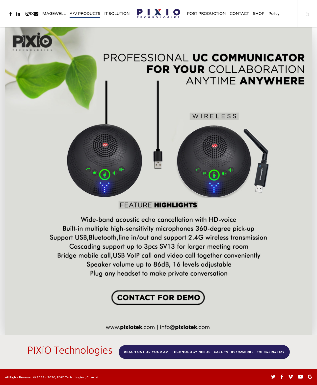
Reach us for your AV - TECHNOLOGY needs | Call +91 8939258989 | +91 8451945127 (204, 352)
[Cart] (307, 13)
